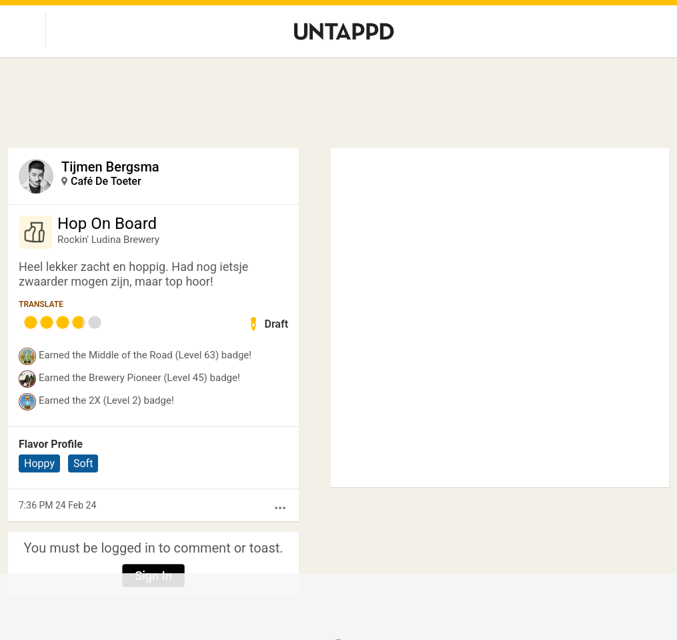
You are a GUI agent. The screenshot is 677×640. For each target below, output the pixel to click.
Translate (41, 304)
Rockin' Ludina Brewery (108, 240)
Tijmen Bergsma (110, 167)
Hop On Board (107, 224)
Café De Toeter (106, 181)
